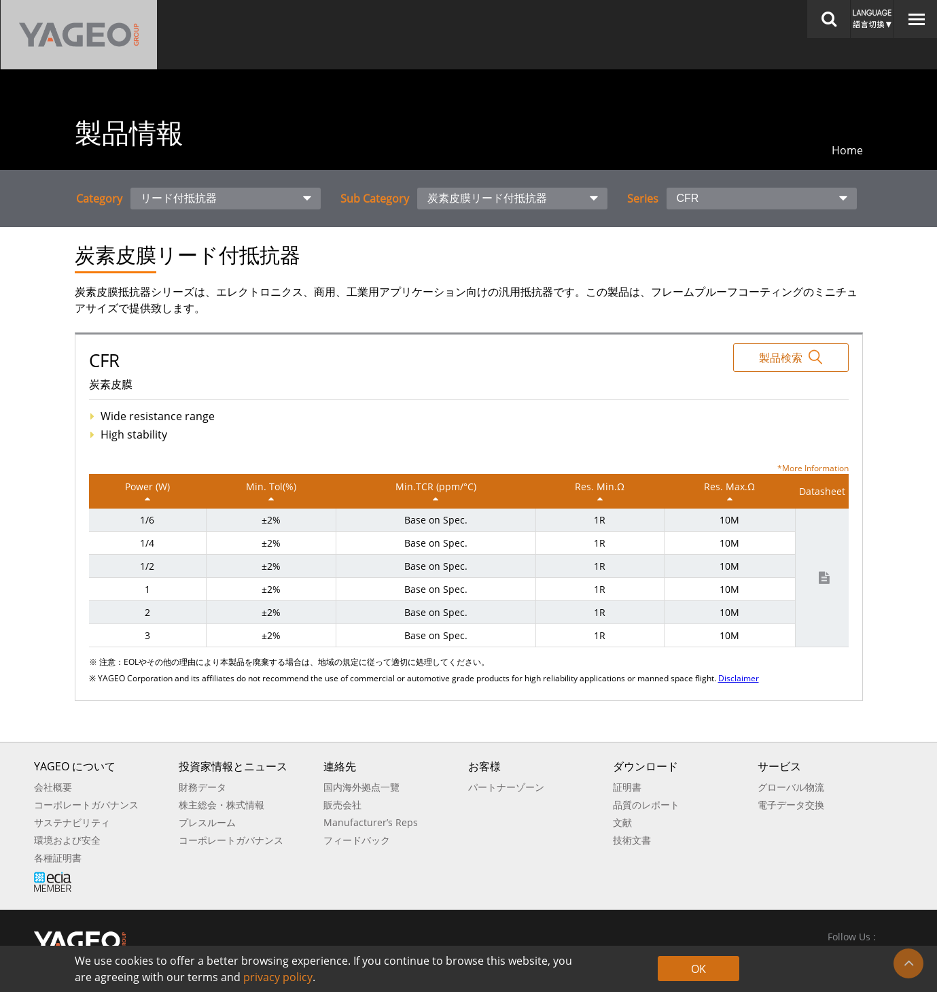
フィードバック (356, 840)
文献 (622, 822)
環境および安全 (67, 840)
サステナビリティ (72, 822)
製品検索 (790, 357)
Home (847, 150)
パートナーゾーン (506, 787)
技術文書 (632, 840)
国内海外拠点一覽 (361, 787)
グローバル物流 (791, 787)
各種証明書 (58, 857)
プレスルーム (207, 822)
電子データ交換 (791, 804)
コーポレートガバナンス (86, 804)
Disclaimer (738, 678)
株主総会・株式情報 (221, 804)
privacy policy (278, 977)
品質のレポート (646, 804)
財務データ (202, 787)
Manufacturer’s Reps (370, 822)
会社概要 (53, 787)
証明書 (627, 787)
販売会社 (342, 804)
